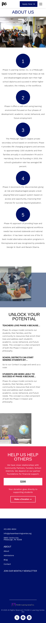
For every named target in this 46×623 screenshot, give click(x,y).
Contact (7, 564)
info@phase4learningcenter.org (17, 533)
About (6, 551)
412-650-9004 (10, 529)
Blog (5, 560)
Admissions (9, 555)
